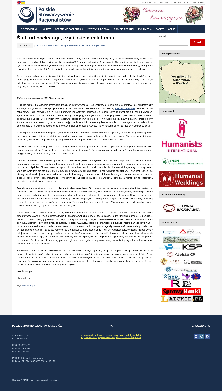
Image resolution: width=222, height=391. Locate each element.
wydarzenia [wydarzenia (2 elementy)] (110, 337)
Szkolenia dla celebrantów (169, 2)
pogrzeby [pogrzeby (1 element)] (101, 338)
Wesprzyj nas (190, 2)
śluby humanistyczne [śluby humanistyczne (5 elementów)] (128, 337)
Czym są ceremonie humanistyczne (73, 45)
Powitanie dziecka (98, 29)
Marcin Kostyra (28, 285)
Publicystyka (94, 45)
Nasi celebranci (124, 29)
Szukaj (162, 36)
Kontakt (201, 2)
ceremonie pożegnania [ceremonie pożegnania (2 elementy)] (113, 335)
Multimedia (145, 29)
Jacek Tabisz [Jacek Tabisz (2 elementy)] (130, 335)
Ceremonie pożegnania (69, 29)
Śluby (47, 29)
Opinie (171, 29)
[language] (19, 2)
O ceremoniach (30, 29)
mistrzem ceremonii (125, 108)
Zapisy (160, 29)
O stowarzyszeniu (148, 2)
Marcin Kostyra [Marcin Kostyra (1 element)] (91, 338)
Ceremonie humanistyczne (47, 45)
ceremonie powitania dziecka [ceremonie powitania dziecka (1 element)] (91, 335)
